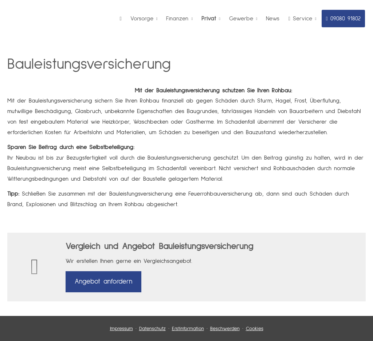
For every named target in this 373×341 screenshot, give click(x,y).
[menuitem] (120, 18)
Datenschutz (152, 328)
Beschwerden (225, 328)
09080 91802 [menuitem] (343, 18)
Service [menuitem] (300, 18)
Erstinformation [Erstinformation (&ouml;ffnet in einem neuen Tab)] (188, 328)
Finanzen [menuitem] (177, 18)
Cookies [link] (254, 328)
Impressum (121, 328)
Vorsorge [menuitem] (141, 18)
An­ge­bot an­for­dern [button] (103, 281)
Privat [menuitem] (208, 18)
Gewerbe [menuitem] (241, 18)
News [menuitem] (272, 18)
